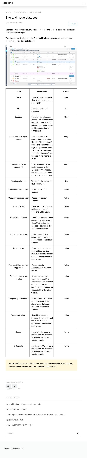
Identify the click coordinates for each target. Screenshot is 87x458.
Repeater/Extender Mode (15, 420)
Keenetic (8, 12)
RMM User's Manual (35, 12)
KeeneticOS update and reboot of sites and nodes (23, 404)
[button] (8, 386)
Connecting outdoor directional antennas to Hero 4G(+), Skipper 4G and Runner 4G (36, 415)
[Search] (43, 433)
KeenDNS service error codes (16, 409)
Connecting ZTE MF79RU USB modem (19, 425)
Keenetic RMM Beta (20, 12)
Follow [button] (73, 24)
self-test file (26, 366)
